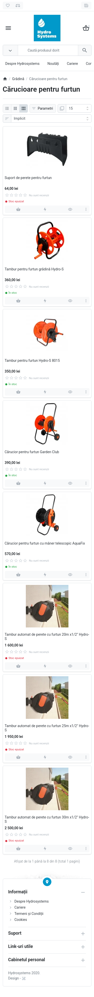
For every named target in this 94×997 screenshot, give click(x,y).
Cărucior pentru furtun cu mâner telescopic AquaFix (45, 543)
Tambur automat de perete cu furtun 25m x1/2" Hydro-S (47, 728)
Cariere (72, 64)
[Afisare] (78, 108)
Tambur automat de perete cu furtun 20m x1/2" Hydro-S (47, 636)
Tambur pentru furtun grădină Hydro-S (34, 269)
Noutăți (53, 64)
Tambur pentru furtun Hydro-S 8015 (32, 361)
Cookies (21, 920)
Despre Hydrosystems (22, 64)
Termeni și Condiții (29, 914)
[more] (86, 209)
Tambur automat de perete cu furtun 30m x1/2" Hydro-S (47, 819)
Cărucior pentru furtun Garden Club (32, 452)
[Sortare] (51, 118)
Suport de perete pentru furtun (28, 178)
